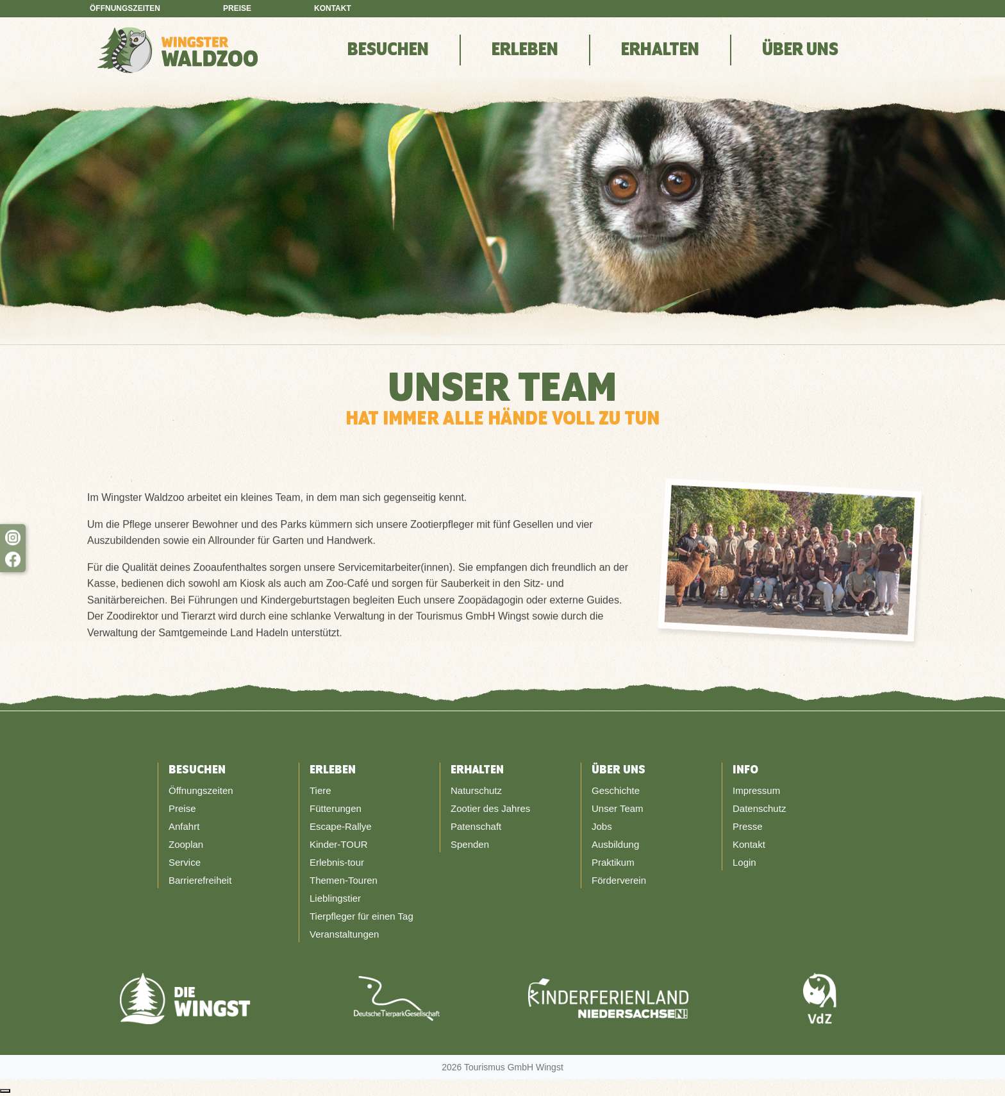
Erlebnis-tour (337, 862)
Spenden (470, 844)
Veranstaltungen (344, 934)
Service (185, 862)
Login (744, 862)
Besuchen (388, 50)
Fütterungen (335, 808)
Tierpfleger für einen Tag (361, 916)
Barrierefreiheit (200, 880)
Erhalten (660, 50)
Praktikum (613, 862)
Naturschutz (476, 790)
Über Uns (800, 50)
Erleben (525, 50)
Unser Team (618, 808)
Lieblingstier (335, 898)
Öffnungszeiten (125, 8)
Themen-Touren (344, 880)
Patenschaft (476, 826)
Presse (748, 826)
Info (745, 770)
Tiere (320, 790)
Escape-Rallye (341, 826)
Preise (237, 8)
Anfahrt (184, 826)
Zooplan (186, 844)
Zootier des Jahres (490, 808)
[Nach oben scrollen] (5, 1091)
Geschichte (616, 790)
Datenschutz (759, 808)
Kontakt (332, 8)
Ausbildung (615, 844)
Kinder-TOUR (339, 844)
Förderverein (619, 880)
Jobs (602, 826)
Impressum (756, 790)
